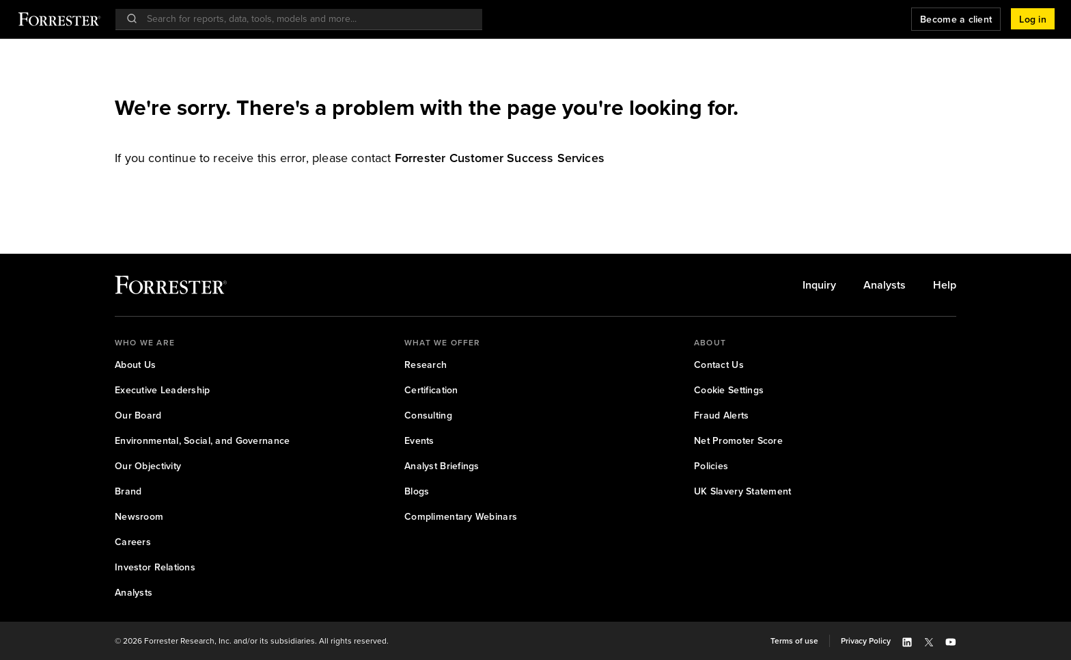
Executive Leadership (162, 390)
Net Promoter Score (738, 440)
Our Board (138, 415)
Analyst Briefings (441, 466)
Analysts (884, 285)
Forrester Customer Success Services (499, 157)
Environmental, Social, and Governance (202, 440)
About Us (135, 364)
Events (419, 440)
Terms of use (794, 640)
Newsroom (139, 516)
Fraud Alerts (721, 415)
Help (944, 285)
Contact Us (719, 364)
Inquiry (819, 285)
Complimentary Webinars (460, 516)
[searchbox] (305, 19)
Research (425, 364)
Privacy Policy (866, 640)
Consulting (428, 415)
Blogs (416, 491)
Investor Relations (155, 567)
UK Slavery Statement (743, 491)
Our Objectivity (148, 466)
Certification (431, 390)
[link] (499, 157)
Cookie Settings (729, 390)
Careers (133, 542)
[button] (1033, 19)
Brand (128, 491)
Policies (711, 466)
